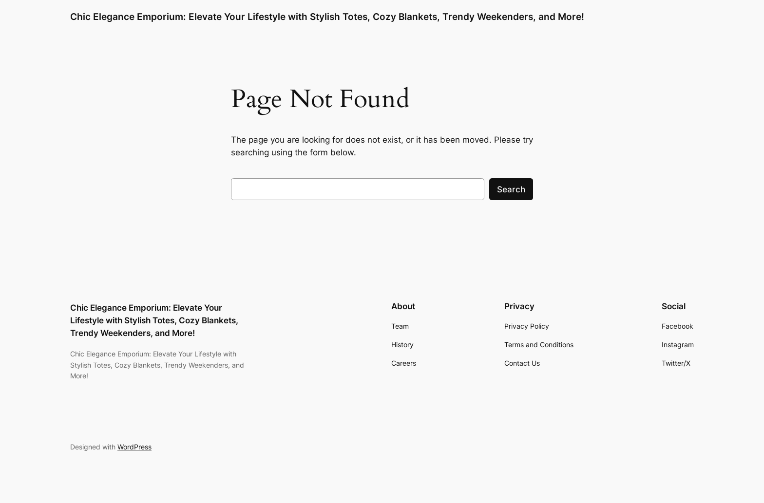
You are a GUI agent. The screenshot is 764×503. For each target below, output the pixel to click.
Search (511, 189)
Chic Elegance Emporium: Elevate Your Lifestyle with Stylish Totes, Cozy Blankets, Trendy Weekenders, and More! (327, 16)
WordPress (134, 447)
